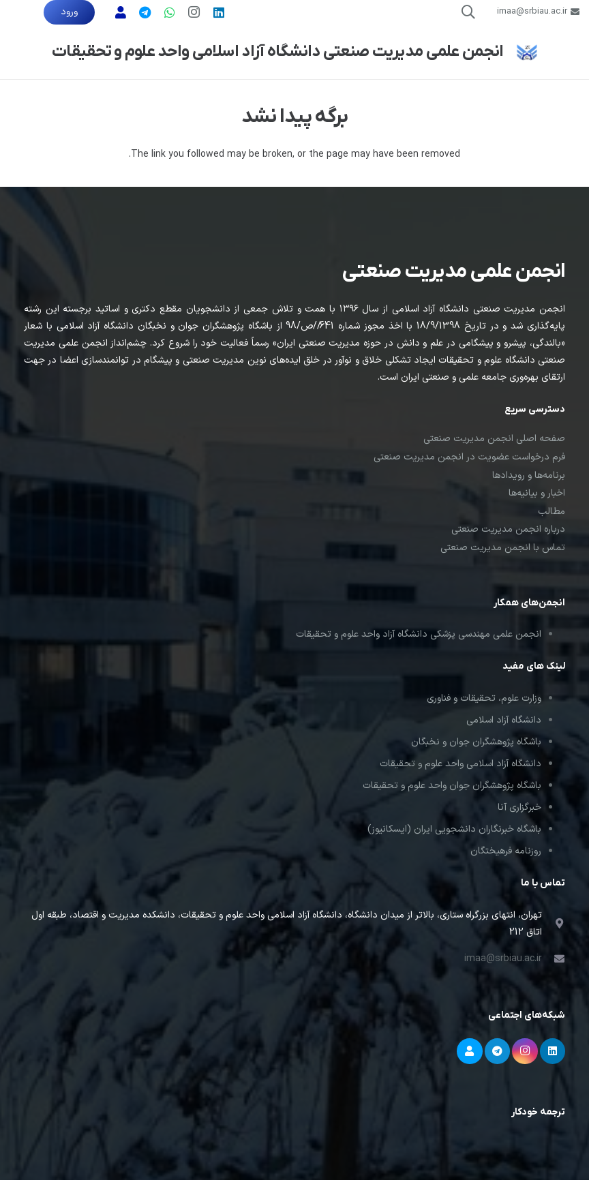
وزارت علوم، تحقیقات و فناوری (484, 698)
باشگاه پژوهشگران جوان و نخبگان (476, 742)
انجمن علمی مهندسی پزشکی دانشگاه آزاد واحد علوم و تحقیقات (418, 634)
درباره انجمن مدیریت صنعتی (508, 529)
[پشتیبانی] (120, 12)
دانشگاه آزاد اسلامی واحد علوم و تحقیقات (460, 764)
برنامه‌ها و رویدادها (528, 475)
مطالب (551, 511)
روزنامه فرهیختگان (505, 851)
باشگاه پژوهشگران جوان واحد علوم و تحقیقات (452, 785)
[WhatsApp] (169, 12)
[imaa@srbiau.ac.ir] (554, 959)
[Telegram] (498, 1051)
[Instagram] (194, 12)
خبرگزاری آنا (519, 807)
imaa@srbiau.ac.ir (503, 959)
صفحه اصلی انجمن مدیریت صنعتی (494, 439)
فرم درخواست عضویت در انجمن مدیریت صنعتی (469, 457)
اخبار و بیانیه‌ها (537, 493)
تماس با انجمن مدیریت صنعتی (502, 548)
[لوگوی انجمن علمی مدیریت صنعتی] (527, 52)
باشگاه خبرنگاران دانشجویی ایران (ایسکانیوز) (454, 829)
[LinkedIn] (219, 12)
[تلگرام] (145, 12)
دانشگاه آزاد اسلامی (503, 720)
